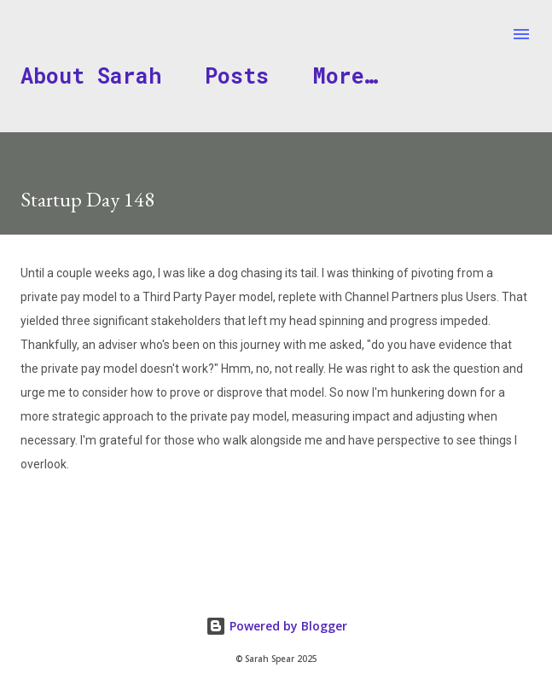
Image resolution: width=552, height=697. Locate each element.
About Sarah (90, 75)
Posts (237, 75)
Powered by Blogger (276, 626)
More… (344, 75)
